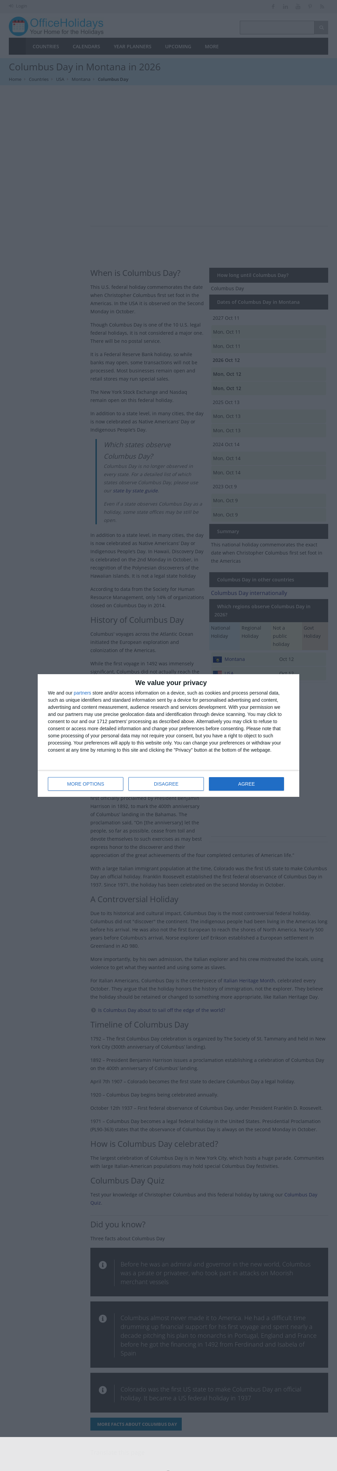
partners (82, 692)
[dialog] (168, 735)
